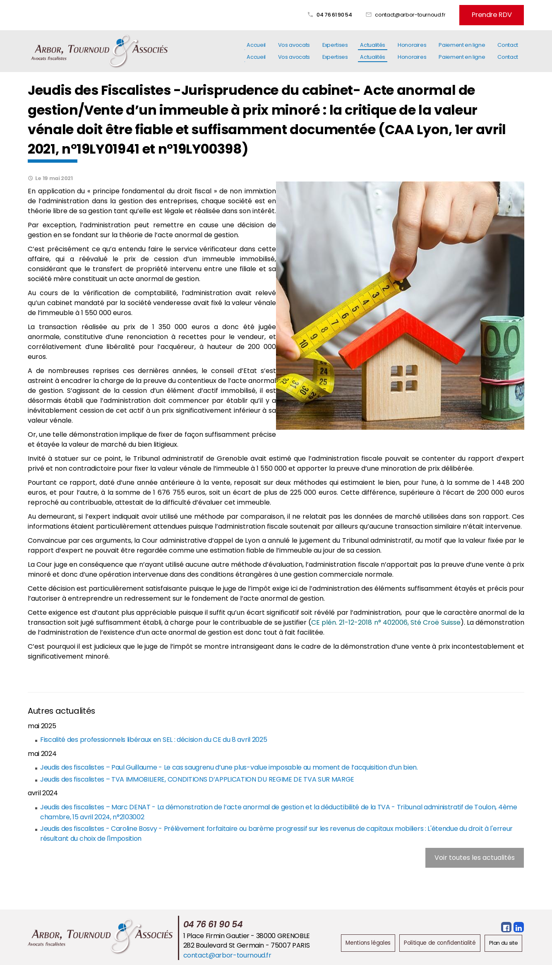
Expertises (335, 49)
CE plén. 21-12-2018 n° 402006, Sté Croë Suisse (386, 621)
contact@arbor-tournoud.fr (422, 13)
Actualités (372, 49)
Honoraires (412, 49)
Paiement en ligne (462, 49)
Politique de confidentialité (441, 941)
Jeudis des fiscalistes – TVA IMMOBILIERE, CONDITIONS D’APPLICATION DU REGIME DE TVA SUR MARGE (196, 778)
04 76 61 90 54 (346, 13)
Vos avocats (294, 49)
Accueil (256, 49)
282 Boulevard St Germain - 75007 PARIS (249, 944)
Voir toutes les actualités (474, 856)
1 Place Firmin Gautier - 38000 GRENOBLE (249, 934)
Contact (507, 49)
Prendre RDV (498, 13)
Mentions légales (373, 941)
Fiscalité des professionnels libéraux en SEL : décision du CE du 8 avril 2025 (153, 738)
